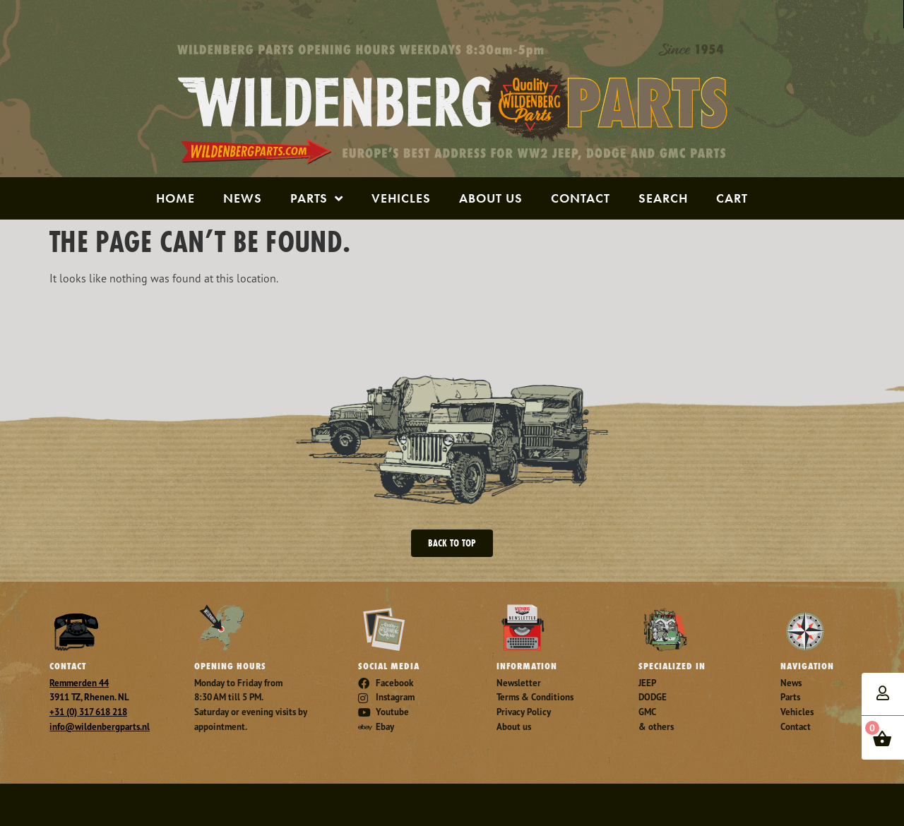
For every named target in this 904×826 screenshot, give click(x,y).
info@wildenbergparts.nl (99, 727)
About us (491, 198)
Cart (732, 198)
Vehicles (401, 198)
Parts (316, 198)
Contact (580, 198)
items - (878, 734)
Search (663, 198)
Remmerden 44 (79, 683)
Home (175, 198)
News (242, 198)
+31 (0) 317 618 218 (88, 712)
